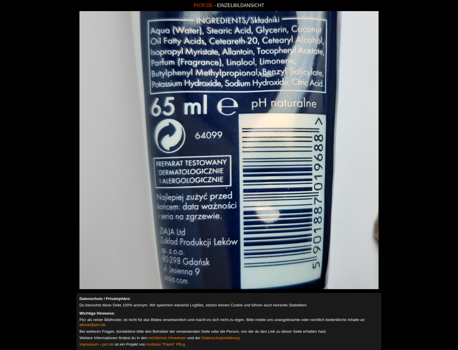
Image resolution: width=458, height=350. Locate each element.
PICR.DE (203, 5)
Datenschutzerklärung (221, 338)
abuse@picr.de (92, 324)
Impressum (89, 344)
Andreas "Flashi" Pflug (165, 344)
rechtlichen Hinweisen (167, 338)
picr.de (108, 344)
